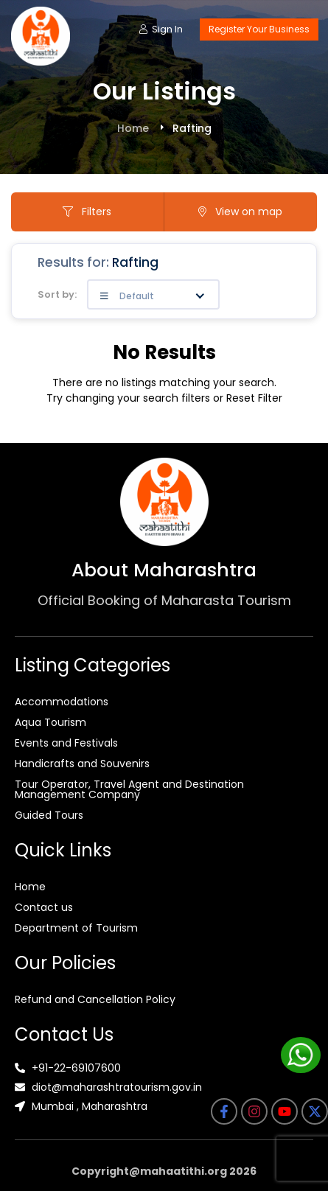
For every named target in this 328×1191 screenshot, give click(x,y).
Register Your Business (259, 29)
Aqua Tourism (50, 722)
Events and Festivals (66, 743)
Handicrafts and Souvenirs (82, 763)
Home (133, 128)
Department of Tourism (76, 928)
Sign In (161, 29)
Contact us (44, 907)
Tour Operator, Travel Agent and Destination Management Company (129, 789)
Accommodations (61, 701)
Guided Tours (49, 815)
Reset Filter (254, 398)
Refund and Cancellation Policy (95, 999)
